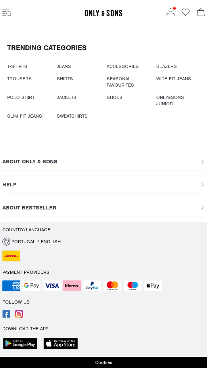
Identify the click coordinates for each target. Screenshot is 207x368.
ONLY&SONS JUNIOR (170, 100)
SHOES (115, 97)
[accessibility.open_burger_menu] (6, 13)
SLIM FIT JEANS (24, 116)
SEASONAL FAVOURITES (120, 82)
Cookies (103, 362)
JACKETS (67, 97)
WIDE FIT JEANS (173, 79)
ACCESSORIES (123, 66)
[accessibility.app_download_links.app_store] (63, 344)
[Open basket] (201, 13)
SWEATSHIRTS (72, 116)
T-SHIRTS (17, 66)
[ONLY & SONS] (103, 15)
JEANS (64, 66)
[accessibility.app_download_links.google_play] (22, 344)
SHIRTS (65, 79)
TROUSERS (19, 79)
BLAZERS (166, 66)
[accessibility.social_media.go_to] (6, 316)
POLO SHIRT (20, 97)
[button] (103, 242)
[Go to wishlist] (186, 15)
